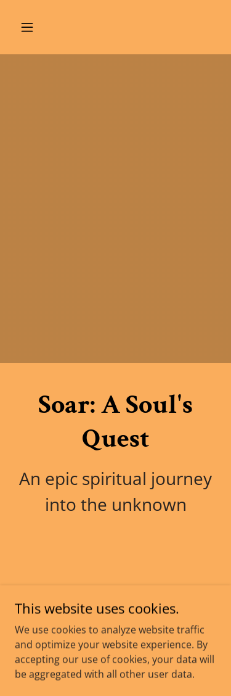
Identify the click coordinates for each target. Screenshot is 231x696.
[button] (38, 27)
